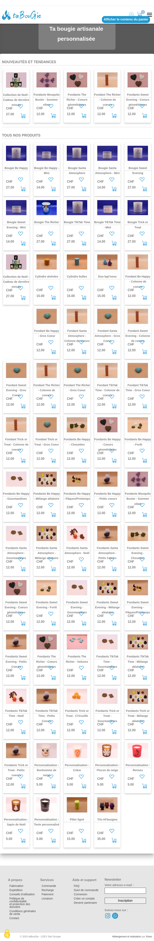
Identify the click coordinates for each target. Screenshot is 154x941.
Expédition (15, 890)
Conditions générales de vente (22, 913)
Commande (49, 885)
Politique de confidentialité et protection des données (19, 903)
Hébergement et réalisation (126, 936)
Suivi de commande (86, 890)
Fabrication (16, 885)
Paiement (48, 894)
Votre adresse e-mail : (119, 885)
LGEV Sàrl (47, 936)
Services (47, 880)
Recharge (48, 890)
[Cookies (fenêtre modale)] (7, 934)
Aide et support (84, 880)
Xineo (149, 936)
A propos (15, 880)
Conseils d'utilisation (22, 894)
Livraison (47, 898)
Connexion (80, 894)
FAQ (76, 885)
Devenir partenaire (85, 902)
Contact (14, 918)
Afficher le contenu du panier (126, 19)
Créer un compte (84, 898)
